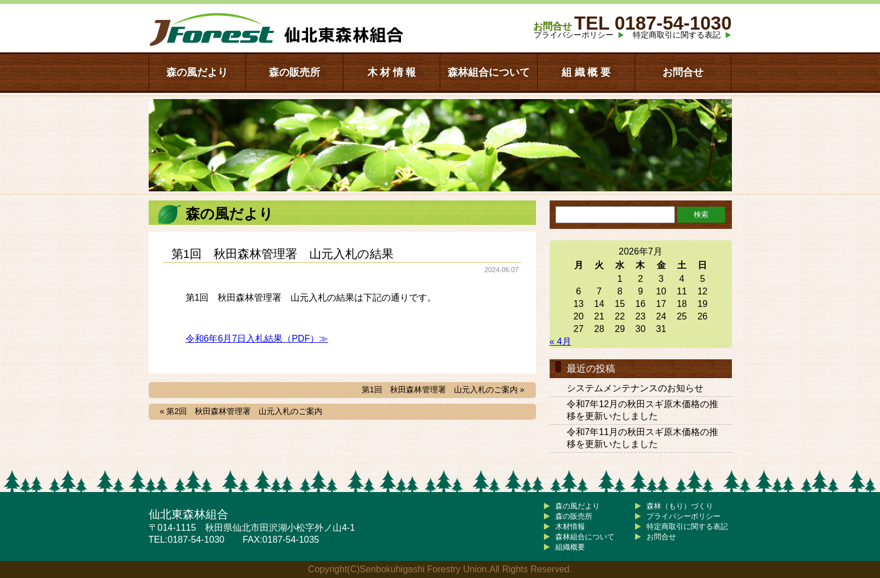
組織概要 (570, 547)
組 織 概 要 (586, 72)
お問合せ (682, 72)
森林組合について (489, 72)
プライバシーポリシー (573, 34)
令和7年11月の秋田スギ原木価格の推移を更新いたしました (643, 438)
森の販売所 (294, 72)
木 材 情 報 (391, 72)
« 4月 (560, 341)
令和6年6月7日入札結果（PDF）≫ (257, 338)
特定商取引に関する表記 (677, 34)
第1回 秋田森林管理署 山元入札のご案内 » (443, 389)
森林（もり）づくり (679, 506)
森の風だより (197, 72)
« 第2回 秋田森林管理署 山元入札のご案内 (241, 411)
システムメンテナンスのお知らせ (635, 388)
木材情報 (570, 526)
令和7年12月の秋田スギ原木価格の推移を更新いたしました (643, 410)
